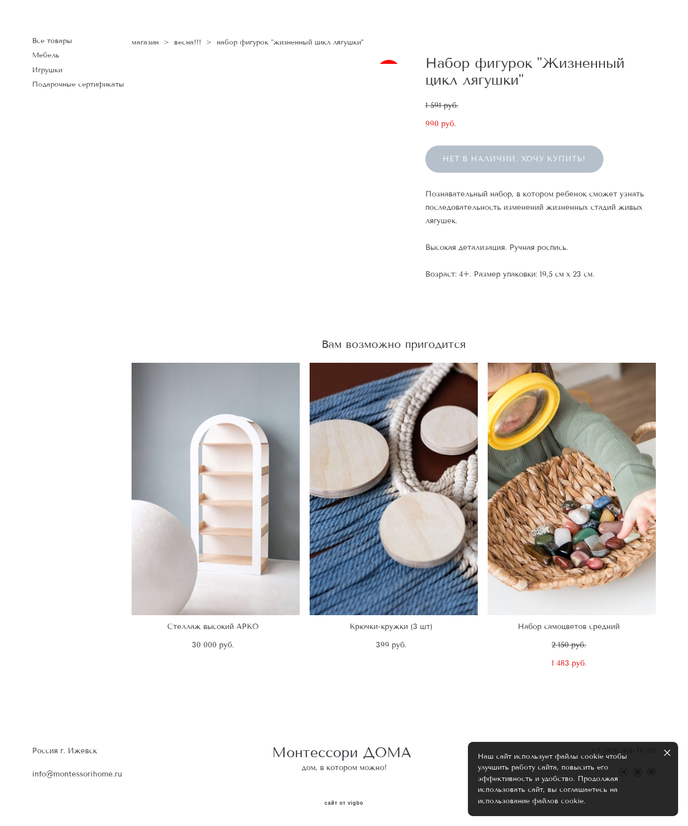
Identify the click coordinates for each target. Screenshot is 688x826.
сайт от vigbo (343, 803)
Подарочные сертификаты (78, 84)
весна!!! (187, 42)
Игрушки (47, 70)
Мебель (45, 55)
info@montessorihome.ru (77, 774)
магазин (145, 42)
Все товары (52, 41)
